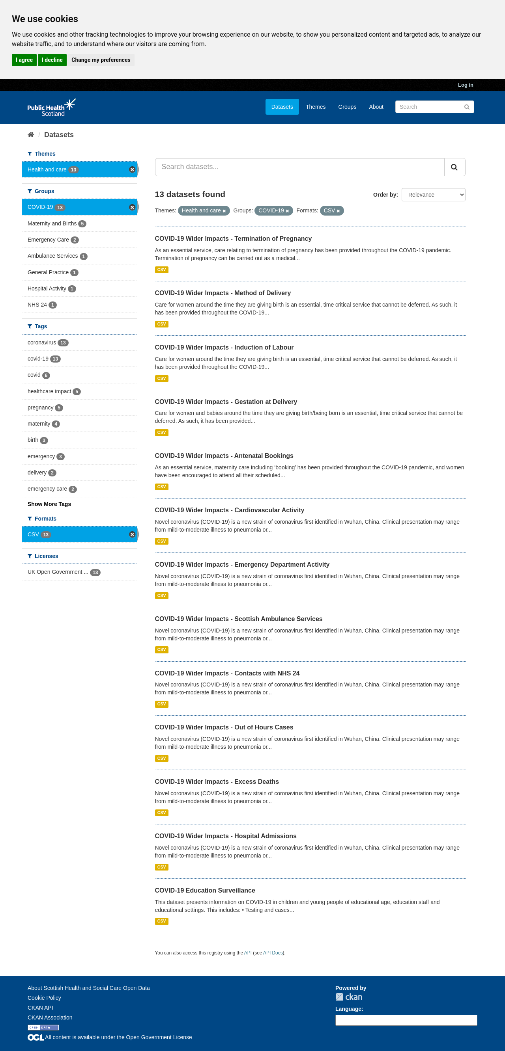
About (376, 107)
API (248, 953)
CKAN (348, 997)
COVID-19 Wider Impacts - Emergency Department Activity (242, 564)
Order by (384, 195)
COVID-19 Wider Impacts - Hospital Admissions (226, 836)
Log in (465, 85)
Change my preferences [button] (100, 60)
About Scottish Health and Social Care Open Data (89, 988)
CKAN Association (50, 1017)
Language (348, 1009)
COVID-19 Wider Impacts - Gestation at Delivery (226, 401)
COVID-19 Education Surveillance (205, 890)
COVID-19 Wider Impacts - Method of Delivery (223, 293)
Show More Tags (49, 504)
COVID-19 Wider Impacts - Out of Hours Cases (224, 727)
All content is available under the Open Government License (110, 1037)
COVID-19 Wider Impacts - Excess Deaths (217, 781)
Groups (347, 107)
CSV (161, 269)
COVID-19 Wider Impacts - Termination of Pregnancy (233, 238)
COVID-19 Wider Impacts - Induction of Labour (224, 347)
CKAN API (40, 1007)
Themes (316, 107)
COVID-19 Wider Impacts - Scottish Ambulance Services (239, 619)
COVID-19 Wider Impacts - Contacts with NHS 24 (227, 673)
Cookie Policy (44, 998)
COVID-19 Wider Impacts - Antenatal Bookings (224, 455)
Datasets (282, 107)
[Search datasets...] (300, 167)
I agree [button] (24, 60)
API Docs (273, 953)
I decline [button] (52, 60)
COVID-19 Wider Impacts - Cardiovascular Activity (230, 510)
